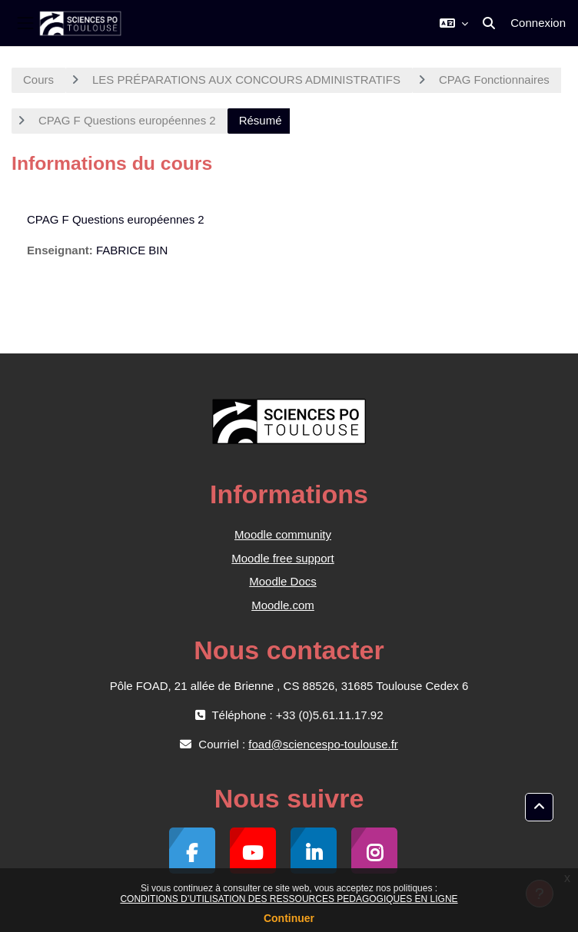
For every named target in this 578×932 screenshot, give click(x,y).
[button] (453, 23)
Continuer (289, 918)
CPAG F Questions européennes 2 (127, 120)
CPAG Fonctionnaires (494, 79)
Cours (38, 79)
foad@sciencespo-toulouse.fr (323, 744)
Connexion (538, 22)
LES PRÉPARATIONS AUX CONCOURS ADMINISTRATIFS (246, 79)
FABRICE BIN (132, 250)
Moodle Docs (283, 581)
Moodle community (282, 534)
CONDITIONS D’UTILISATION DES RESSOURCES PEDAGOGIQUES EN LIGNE (288, 899)
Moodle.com (282, 605)
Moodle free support (282, 558)
